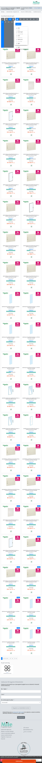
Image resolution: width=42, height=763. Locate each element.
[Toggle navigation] (3, 3)
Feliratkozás (21, 717)
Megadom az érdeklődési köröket (21, 708)
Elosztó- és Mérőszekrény (26, 11)
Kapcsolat (3, 738)
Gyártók (31, 8)
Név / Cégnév (4, 689)
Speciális (18, 8)
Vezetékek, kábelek (23, 8)
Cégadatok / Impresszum (6, 737)
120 (8, 22)
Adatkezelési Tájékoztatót (18, 712)
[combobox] (21, 702)
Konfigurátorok (35, 8)
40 (2, 22)
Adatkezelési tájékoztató (6, 729)
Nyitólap (2, 11)
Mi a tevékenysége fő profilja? (7, 700)
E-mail (2, 694)
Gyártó (17, 24)
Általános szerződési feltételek (7, 731)
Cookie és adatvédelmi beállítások (8, 733)
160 (12, 22)
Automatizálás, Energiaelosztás (4, 8)
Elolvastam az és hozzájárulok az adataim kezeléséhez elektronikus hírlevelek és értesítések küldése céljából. (21, 713)
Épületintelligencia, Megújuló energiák (10, 8)
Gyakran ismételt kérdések (6, 735)
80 (5, 22)
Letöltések (39, 8)
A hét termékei (19, 761)
